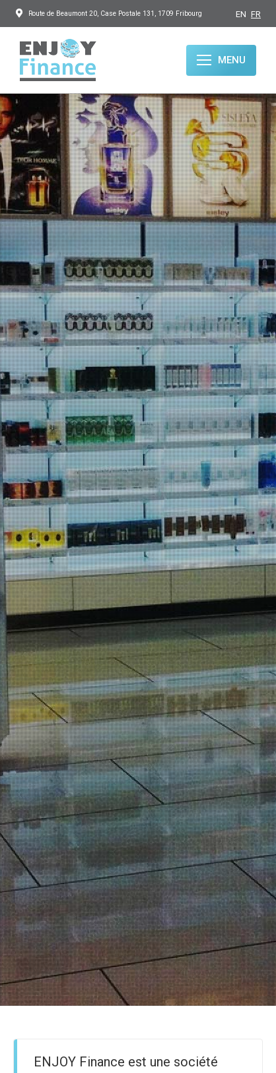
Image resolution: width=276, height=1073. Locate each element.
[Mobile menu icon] (221, 60)
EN (241, 14)
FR (256, 14)
